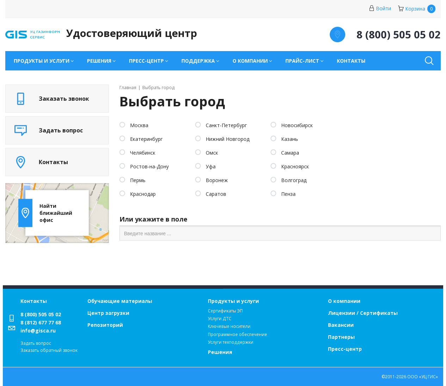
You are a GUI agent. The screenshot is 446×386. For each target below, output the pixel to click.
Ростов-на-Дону (149, 166)
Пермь (137, 180)
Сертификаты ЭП (225, 311)
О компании (344, 301)
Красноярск (295, 166)
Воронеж (217, 180)
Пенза (288, 194)
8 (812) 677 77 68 (40, 322)
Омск (212, 152)
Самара (290, 152)
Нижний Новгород (227, 139)
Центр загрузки (108, 313)
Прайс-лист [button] (302, 60)
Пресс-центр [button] (146, 60)
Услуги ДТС (219, 319)
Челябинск (142, 152)
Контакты (351, 60)
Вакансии (341, 325)
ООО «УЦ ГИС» (422, 377)
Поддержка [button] (198, 60)
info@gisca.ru (38, 330)
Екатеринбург (146, 139)
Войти (380, 8)
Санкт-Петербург (226, 125)
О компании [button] (250, 60)
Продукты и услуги (233, 301)
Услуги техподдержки (230, 342)
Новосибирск (297, 125)
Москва (139, 125)
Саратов (216, 194)
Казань (289, 139)
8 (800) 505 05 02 (40, 314)
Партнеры (341, 337)
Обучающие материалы (119, 301)
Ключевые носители (229, 326)
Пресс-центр (345, 348)
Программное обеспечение (237, 334)
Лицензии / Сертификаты (363, 313)
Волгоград (293, 180)
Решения (220, 352)
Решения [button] (99, 60)
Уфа (211, 166)
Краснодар (143, 194)
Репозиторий (105, 325)
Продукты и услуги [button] (41, 60)
